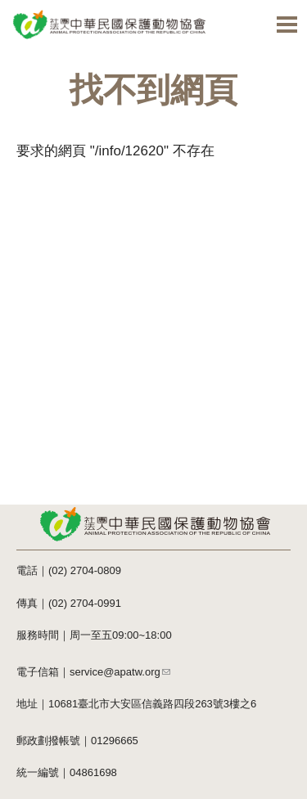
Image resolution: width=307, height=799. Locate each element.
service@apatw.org (120, 672)
